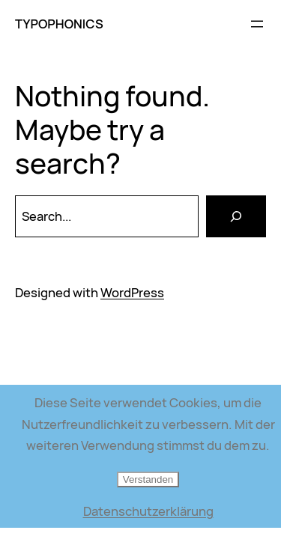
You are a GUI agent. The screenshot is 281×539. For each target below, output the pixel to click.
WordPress (132, 292)
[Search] (236, 216)
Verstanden (148, 479)
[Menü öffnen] (257, 24)
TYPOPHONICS (59, 23)
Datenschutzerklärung (148, 511)
